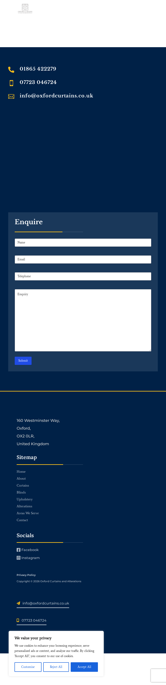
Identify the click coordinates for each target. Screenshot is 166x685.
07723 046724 (38, 82)
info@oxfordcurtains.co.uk (56, 96)
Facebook (28, 550)
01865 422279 (38, 69)
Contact (22, 520)
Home (21, 471)
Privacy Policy (26, 575)
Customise (28, 667)
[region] (56, 653)
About (21, 478)
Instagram (28, 558)
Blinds (21, 492)
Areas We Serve (28, 513)
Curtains (23, 485)
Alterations (24, 506)
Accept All (84, 667)
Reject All (56, 667)
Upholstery (25, 499)
